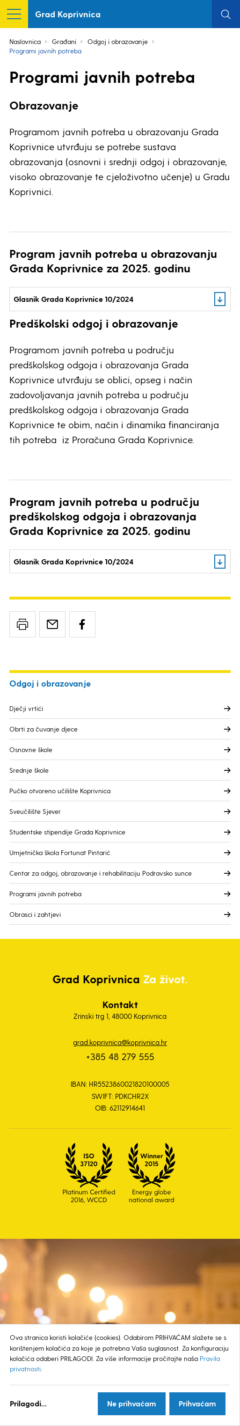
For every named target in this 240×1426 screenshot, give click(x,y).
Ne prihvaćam (131, 1403)
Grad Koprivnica (68, 14)
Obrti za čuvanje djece (43, 729)
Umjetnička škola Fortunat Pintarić (59, 852)
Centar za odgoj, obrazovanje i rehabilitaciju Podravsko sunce (100, 873)
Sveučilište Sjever (35, 811)
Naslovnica (25, 41)
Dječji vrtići (26, 708)
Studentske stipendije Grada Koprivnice (67, 832)
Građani (64, 41)
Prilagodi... (28, 1403)
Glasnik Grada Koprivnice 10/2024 (73, 298)
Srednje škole (29, 770)
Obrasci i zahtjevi (35, 914)
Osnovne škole (30, 749)
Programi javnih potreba (45, 894)
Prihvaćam (197, 1403)
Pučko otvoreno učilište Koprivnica (59, 791)
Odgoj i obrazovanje (117, 41)
